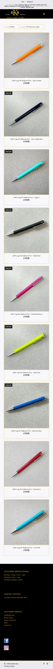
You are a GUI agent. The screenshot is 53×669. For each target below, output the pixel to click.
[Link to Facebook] (44, 663)
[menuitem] (22, 1)
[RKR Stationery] (22, 14)
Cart (22, 2)
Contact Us (7, 625)
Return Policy (8, 618)
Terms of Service (10, 620)
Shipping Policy (9, 615)
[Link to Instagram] (47, 663)
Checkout (30, 2)
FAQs (6, 623)
